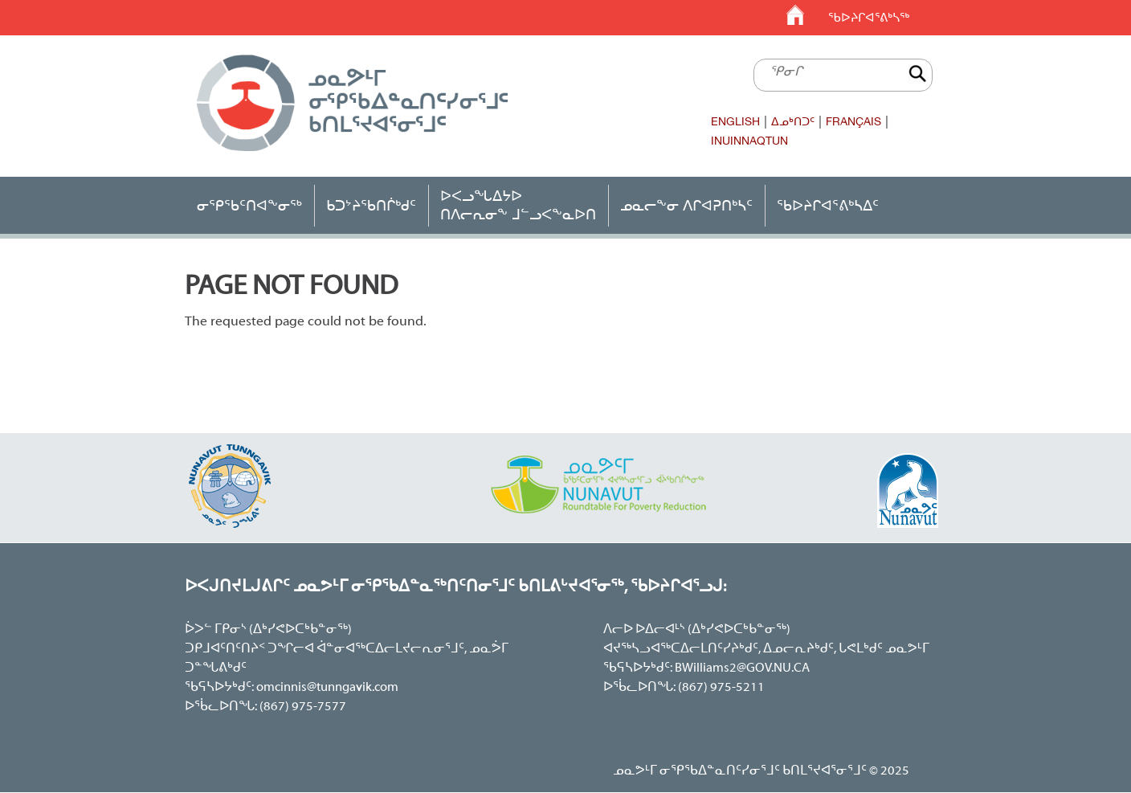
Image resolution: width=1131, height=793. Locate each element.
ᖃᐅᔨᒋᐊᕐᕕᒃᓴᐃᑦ (828, 205)
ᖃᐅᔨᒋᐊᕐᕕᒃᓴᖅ (868, 17)
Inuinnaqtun (749, 140)
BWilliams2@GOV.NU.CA (742, 668)
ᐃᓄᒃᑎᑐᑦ (793, 121)
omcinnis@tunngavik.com (327, 687)
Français (853, 121)
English (735, 121)
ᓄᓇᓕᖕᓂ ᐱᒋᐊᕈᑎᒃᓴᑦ (686, 205)
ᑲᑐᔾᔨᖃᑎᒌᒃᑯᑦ (371, 205)
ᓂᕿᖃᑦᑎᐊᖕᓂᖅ (249, 205)
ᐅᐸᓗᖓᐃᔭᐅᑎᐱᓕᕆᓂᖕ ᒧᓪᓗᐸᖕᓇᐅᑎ (518, 204)
